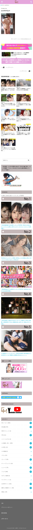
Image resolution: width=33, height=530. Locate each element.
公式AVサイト (6, 483)
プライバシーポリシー (6, 507)
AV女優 (4, 427)
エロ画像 (4, 451)
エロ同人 (4, 447)
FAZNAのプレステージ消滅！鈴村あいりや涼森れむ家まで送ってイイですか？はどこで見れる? (16, 258)
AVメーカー (5, 422)
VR (3, 435)
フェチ (4, 471)
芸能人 (4, 491)
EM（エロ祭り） (16, 528)
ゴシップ (4, 459)
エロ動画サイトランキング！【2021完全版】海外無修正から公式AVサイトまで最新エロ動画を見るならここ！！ (16, 353)
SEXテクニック (6, 431)
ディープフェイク (7, 463)
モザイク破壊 (5, 475)
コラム (4, 455)
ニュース (4, 467)
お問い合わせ (4, 518)
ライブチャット (6, 479)
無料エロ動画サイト (7, 487)
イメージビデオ (6, 439)
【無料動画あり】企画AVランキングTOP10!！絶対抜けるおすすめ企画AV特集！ (16, 289)
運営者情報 (4, 513)
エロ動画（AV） (7, 443)
